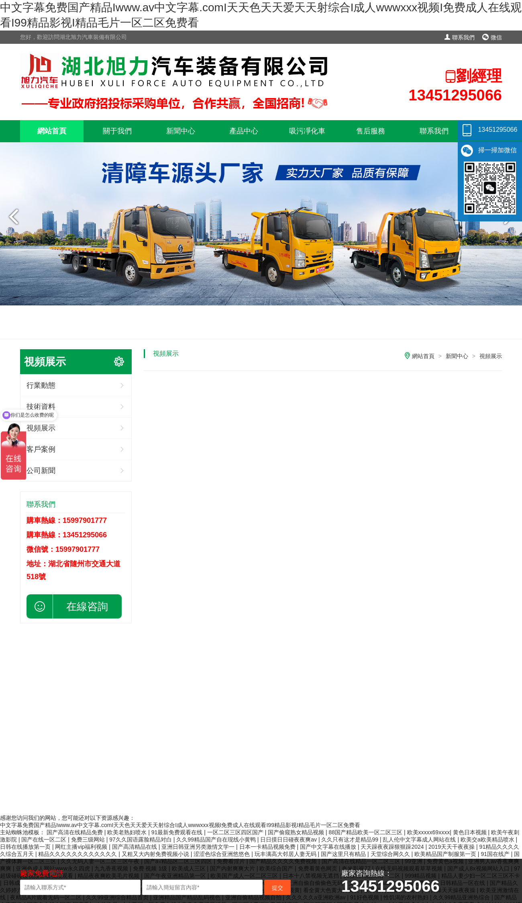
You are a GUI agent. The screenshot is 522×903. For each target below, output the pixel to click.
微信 (492, 37)
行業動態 (41, 385)
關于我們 (117, 131)
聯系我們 (459, 37)
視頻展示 (490, 356)
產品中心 (243, 131)
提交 (277, 888)
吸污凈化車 (307, 131)
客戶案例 (41, 449)
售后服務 (370, 131)
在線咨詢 (87, 606)
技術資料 (41, 407)
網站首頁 (51, 131)
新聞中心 (180, 131)
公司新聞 (41, 471)
